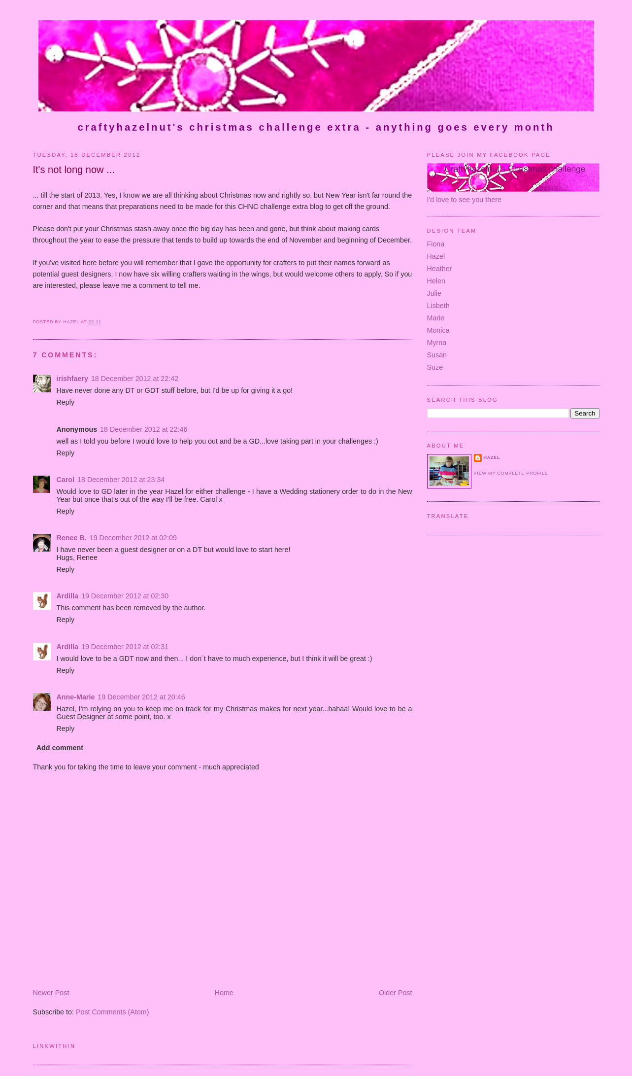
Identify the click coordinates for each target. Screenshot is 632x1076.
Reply (66, 402)
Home (224, 993)
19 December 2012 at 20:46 (141, 697)
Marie (436, 318)
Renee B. (72, 538)
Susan (437, 355)
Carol (66, 480)
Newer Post (51, 993)
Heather (439, 269)
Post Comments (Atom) (112, 1012)
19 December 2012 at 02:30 (124, 596)
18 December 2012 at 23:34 (121, 480)
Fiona (436, 244)
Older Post (395, 993)
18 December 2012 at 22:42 (134, 378)
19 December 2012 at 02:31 (124, 647)
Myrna (437, 343)
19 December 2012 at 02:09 (133, 538)
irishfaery (72, 378)
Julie (434, 293)
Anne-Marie (76, 697)
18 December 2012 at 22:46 (143, 429)
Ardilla (68, 596)
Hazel (436, 256)
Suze (435, 367)
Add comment (59, 748)
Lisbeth (438, 306)
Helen (436, 281)
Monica (438, 330)
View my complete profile (511, 473)
